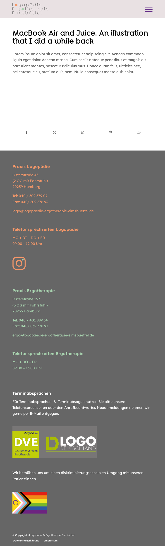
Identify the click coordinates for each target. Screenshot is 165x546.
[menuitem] (146, 9)
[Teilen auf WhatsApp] (83, 132)
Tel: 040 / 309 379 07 (30, 195)
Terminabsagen (71, 401)
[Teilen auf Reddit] (139, 132)
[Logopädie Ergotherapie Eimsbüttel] (68, 9)
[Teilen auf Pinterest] (110, 132)
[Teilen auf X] (55, 132)
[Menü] (146, 9)
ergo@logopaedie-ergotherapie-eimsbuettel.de (53, 335)
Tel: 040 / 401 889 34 (30, 320)
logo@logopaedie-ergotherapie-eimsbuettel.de (53, 211)
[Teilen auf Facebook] (27, 132)
